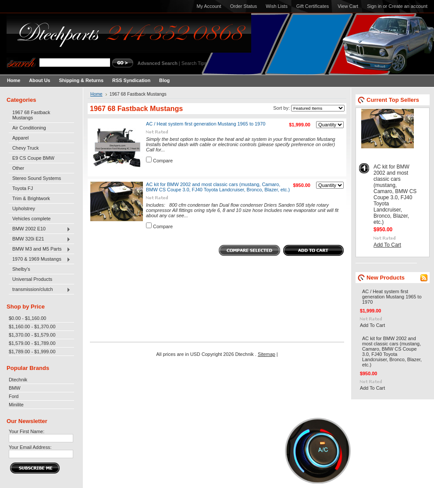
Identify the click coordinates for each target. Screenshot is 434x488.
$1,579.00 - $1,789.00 (32, 343)
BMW (15, 388)
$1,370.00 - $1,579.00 (32, 334)
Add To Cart (387, 245)
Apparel (20, 137)
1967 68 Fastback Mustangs (31, 115)
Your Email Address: (30, 447)
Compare (163, 160)
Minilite (16, 404)
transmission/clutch (40, 290)
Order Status (243, 6)
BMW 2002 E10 (40, 229)
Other (18, 168)
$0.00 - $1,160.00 (27, 318)
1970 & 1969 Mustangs (40, 259)
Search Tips (193, 63)
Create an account (407, 6)
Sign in (374, 6)
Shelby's (21, 269)
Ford (13, 396)
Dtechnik (18, 379)
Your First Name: (26, 431)
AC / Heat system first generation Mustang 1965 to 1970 (205, 123)
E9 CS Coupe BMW (33, 158)
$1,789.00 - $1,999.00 (32, 351)
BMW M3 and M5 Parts (40, 249)
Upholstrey (23, 208)
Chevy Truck (25, 148)
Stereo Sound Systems (36, 178)
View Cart (348, 6)
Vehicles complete (31, 218)
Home (96, 94)
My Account (208, 6)
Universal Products (32, 279)
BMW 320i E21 (40, 239)
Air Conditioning (29, 127)
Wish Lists (277, 6)
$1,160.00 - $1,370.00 (32, 326)
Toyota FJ (22, 188)
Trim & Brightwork (31, 198)
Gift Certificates (312, 6)
